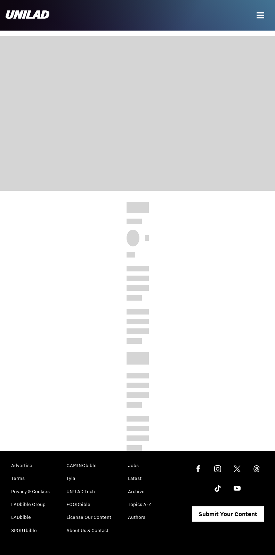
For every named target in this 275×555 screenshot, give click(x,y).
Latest (134, 478)
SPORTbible (24, 530)
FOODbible (78, 504)
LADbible (21, 517)
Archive (136, 491)
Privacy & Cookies (30, 491)
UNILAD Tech (80, 491)
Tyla (70, 478)
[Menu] (260, 15)
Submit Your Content (228, 514)
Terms (18, 478)
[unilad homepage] (27, 15)
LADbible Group (28, 504)
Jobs (133, 465)
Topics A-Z (139, 504)
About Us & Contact (87, 530)
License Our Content (88, 517)
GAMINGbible (81, 465)
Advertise (21, 465)
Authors (136, 517)
